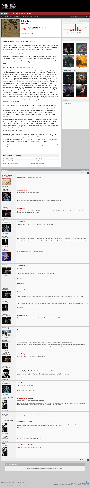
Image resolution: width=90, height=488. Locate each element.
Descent (81, 97)
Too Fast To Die (82, 84)
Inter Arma (27, 21)
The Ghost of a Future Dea (68, 84)
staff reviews (25, 16)
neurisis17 (35, 27)
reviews (4, 13)
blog (29, 13)
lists (23, 13)
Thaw (69, 97)
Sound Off (30, 398)
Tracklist (31, 33)
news (18, 13)
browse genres (8, 16)
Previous (82, 172)
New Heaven (68, 54)
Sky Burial (69, 67)
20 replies (39, 28)
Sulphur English (81, 67)
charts (11, 13)
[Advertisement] (75, 117)
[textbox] (77, 17)
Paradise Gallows (81, 54)
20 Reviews (44, 27)
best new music (34, 16)
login (2, 16)
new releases (17, 16)
